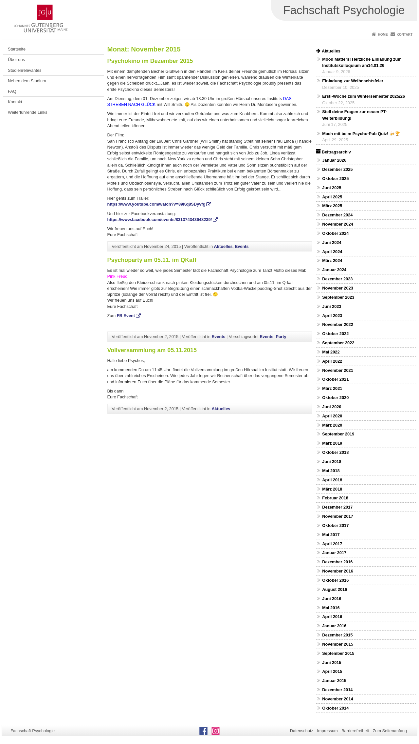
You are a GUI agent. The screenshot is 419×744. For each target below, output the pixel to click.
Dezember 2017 (337, 507)
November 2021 (337, 370)
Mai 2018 (330, 470)
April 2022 (332, 361)
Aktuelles (223, 246)
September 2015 (338, 653)
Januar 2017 (334, 552)
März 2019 (332, 443)
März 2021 (332, 388)
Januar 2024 (334, 269)
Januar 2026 (334, 160)
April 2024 (332, 251)
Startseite (17, 49)
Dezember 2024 (337, 214)
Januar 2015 (334, 680)
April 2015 (332, 671)
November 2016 (337, 571)
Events (242, 246)
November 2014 (337, 698)
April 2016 (332, 616)
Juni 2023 (331, 306)
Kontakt (404, 34)
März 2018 (332, 489)
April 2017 (332, 543)
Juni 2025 (331, 187)
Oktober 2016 (335, 580)
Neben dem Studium (27, 80)
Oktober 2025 (335, 178)
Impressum (327, 730)
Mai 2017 (330, 534)
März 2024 (332, 260)
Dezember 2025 (337, 169)
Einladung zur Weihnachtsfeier (352, 80)
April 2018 (332, 479)
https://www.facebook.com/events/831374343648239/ (159, 219)
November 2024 (337, 224)
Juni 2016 (331, 598)
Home (383, 34)
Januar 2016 (334, 625)
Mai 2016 (330, 607)
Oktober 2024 (335, 233)
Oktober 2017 (335, 525)
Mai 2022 (330, 352)
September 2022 (338, 342)
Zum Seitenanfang (390, 730)
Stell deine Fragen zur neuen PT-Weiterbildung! (354, 114)
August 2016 (334, 589)
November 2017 (337, 516)
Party (281, 336)
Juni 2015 (331, 662)
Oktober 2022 (335, 333)
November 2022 (337, 324)
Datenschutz (301, 730)
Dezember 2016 (337, 561)
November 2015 (337, 644)
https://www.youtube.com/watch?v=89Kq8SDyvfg (156, 204)
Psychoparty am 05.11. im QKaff (152, 260)
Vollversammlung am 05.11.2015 (152, 350)
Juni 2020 (331, 406)
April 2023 (332, 315)
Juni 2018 (331, 461)
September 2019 (338, 434)
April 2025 (332, 196)
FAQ (12, 91)
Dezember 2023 (337, 278)
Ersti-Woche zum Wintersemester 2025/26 (363, 96)
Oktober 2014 (335, 708)
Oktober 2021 (335, 379)
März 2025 (332, 205)
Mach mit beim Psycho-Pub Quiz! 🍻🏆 (361, 133)
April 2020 (332, 415)
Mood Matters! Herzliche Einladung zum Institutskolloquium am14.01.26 (361, 62)
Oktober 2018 (335, 452)
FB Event (126, 315)
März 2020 (332, 425)
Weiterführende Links (27, 112)
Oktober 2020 (335, 397)
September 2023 (338, 297)
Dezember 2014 (337, 689)
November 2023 (337, 288)
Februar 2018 (335, 497)
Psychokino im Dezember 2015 (150, 61)
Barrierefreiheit (355, 730)
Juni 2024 (331, 242)
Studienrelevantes (24, 70)
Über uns (16, 59)
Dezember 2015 (337, 635)
